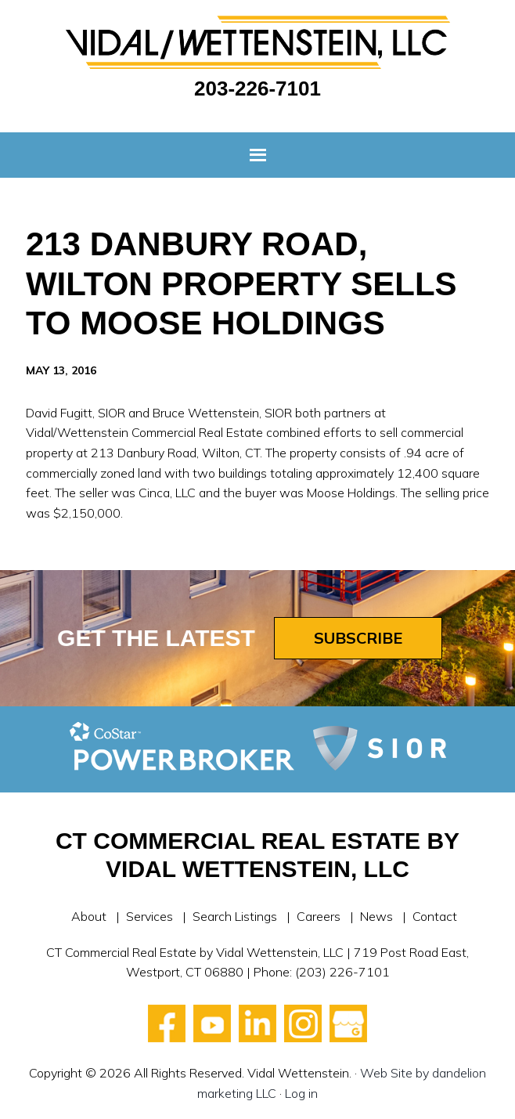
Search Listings (235, 916)
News (376, 916)
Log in (301, 1093)
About (88, 916)
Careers (318, 916)
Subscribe (358, 638)
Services (149, 916)
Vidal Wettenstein (257, 42)
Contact (434, 916)
